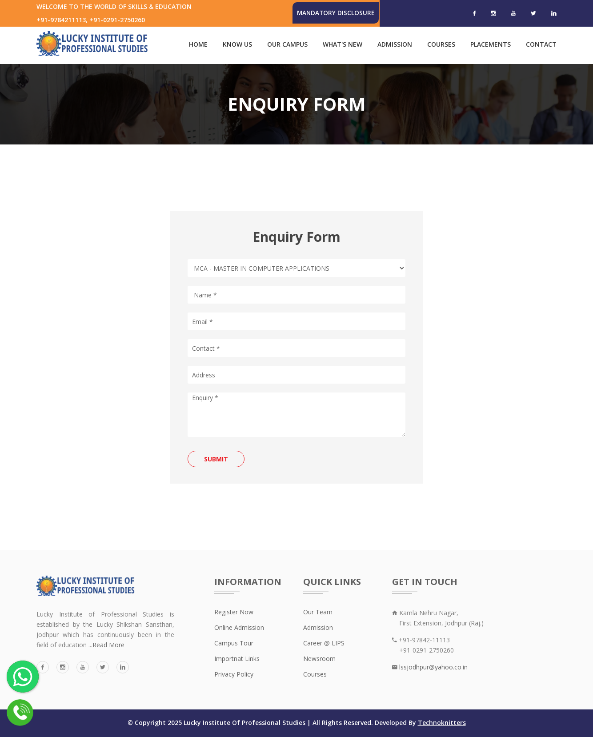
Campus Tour (233, 643)
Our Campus (287, 44)
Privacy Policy (233, 674)
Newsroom (319, 658)
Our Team (318, 612)
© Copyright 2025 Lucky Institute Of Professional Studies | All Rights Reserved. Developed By (273, 722)
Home (198, 44)
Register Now (233, 612)
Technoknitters (442, 722)
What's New (342, 44)
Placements (490, 44)
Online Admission (239, 627)
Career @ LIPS (324, 643)
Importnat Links (237, 658)
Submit (216, 459)
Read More (108, 645)
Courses (441, 44)
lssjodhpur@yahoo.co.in (432, 667)
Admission (394, 44)
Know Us (237, 44)
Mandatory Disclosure (334, 12)
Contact (541, 44)
